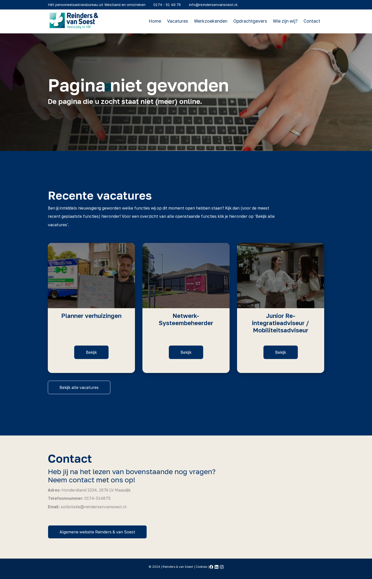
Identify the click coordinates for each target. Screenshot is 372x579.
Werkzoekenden (212, 21)
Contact (314, 21)
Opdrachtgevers (252, 21)
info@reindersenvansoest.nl (215, 4)
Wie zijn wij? (287, 21)
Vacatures (179, 21)
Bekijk (91, 352)
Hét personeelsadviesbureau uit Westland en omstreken (98, 4)
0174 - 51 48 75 (169, 4)
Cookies (201, 567)
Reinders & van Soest (178, 567)
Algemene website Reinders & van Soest (97, 531)
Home (157, 21)
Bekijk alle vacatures (79, 387)
